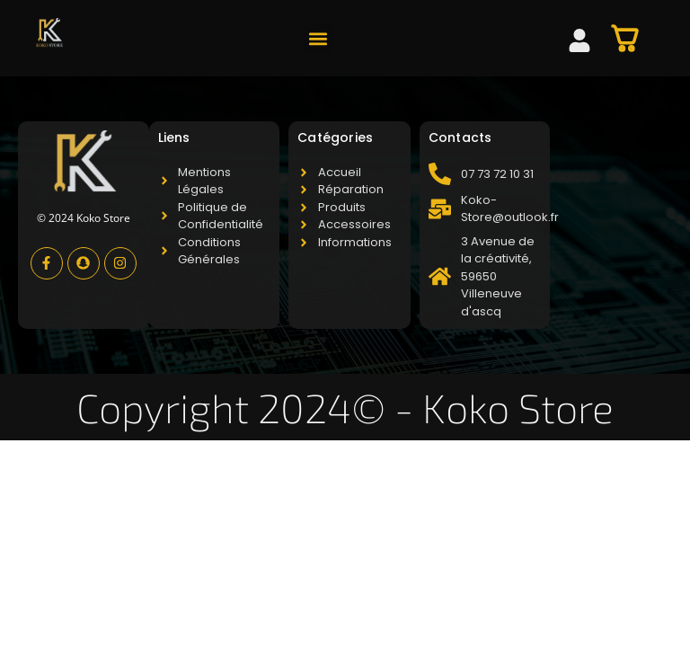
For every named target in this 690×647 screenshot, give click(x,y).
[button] (318, 38)
